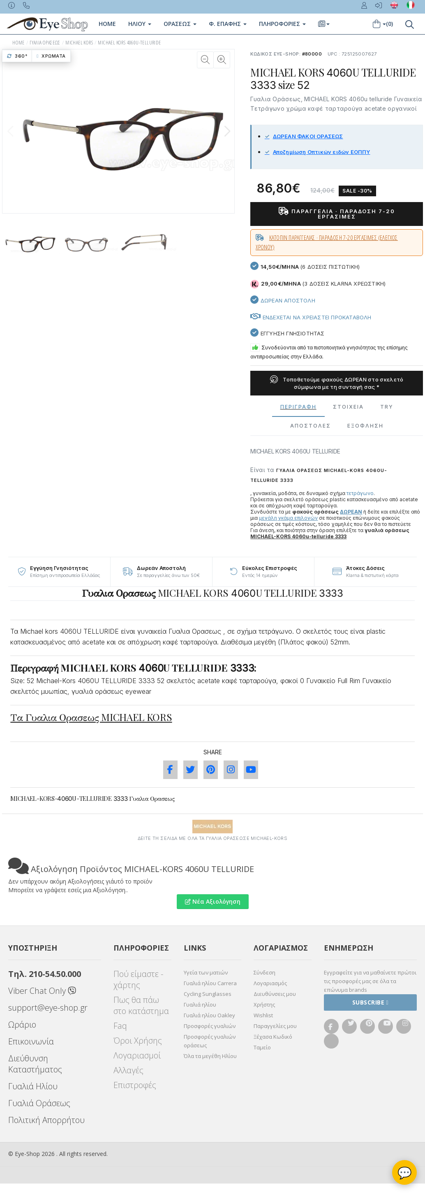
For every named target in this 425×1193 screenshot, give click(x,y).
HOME (18, 42)
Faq (120, 1025)
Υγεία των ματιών (206, 972)
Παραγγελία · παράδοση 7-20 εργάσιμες (337, 214)
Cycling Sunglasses (207, 994)
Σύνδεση (264, 972)
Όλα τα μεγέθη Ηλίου (210, 1056)
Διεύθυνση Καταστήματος (35, 1064)
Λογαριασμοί (137, 1055)
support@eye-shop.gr (48, 1007)
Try (386, 407)
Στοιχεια (348, 407)
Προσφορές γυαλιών (210, 1026)
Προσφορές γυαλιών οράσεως (210, 1041)
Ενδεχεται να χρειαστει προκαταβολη (310, 317)
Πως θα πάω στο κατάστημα (141, 1005)
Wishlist (263, 1015)
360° (17, 56)
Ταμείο (262, 1047)
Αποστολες (310, 426)
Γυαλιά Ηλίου (33, 1086)
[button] (227, 131)
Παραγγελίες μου (275, 1026)
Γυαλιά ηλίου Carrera (210, 983)
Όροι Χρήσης (137, 1040)
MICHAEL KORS (79, 42)
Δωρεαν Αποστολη (282, 300)
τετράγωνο (360, 493)
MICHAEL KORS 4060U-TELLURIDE (129, 42)
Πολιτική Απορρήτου (46, 1120)
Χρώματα (51, 56)
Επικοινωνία (31, 1041)
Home (107, 24)
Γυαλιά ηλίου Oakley (209, 1015)
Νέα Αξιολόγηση (212, 901)
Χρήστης (264, 1004)
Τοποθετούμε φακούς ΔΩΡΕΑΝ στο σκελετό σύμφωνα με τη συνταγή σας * (337, 383)
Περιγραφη (298, 407)
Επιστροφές (134, 1085)
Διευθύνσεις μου (275, 994)
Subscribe (370, 1002)
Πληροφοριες (282, 24)
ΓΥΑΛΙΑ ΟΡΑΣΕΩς (45, 42)
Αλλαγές (128, 1070)
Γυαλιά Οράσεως (39, 1103)
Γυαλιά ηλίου (200, 1004)
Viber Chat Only (42, 990)
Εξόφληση (365, 426)
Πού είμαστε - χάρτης (138, 979)
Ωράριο (22, 1024)
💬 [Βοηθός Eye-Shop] (404, 1172)
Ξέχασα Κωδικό (273, 1036)
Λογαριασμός (270, 983)
